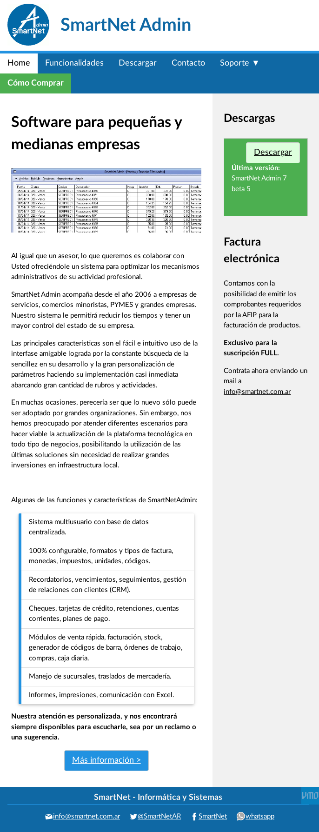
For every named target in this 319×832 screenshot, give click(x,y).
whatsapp (260, 816)
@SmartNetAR (159, 816)
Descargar (138, 63)
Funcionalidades (74, 63)
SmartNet (213, 816)
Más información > (106, 760)
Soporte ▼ (240, 63)
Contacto (188, 63)
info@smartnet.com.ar (257, 391)
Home (18, 63)
